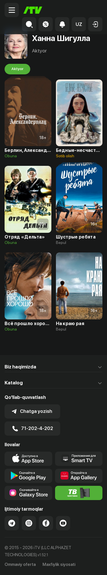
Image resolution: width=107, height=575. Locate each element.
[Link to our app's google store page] (28, 476)
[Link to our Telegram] (12, 523)
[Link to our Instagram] (29, 523)
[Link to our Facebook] (46, 523)
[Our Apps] (79, 459)
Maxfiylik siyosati (59, 564)
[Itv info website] (79, 493)
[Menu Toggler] (12, 10)
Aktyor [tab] (17, 69)
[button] (79, 24)
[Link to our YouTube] (63, 523)
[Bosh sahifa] (32, 10)
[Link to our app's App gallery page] (79, 476)
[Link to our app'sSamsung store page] (28, 493)
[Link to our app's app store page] (28, 459)
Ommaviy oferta (20, 564)
